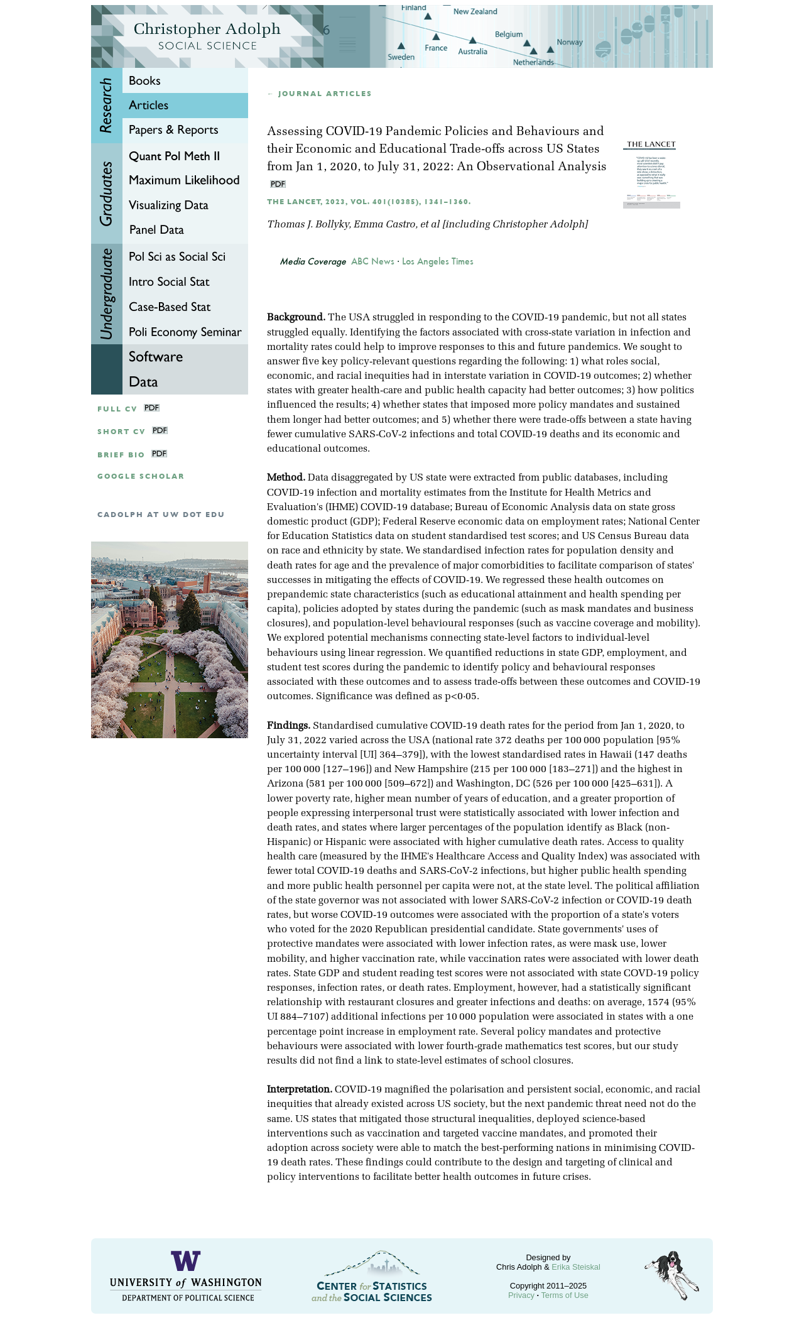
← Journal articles (319, 94)
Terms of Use (564, 1295)
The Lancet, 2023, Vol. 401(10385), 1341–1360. (369, 202)
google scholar (141, 476)
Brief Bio (121, 455)
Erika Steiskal (575, 1267)
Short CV (121, 432)
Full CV (117, 409)
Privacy (521, 1295)
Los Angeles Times (438, 261)
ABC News (372, 261)
